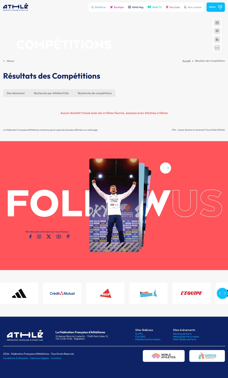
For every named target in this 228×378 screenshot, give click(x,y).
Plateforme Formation (147, 339)
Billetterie (98, 7)
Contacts (56, 358)
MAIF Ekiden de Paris (184, 339)
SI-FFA (139, 333)
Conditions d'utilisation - (16, 358)
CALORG (140, 336)
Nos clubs (173, 7)
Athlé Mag (135, 7)
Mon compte (193, 7)
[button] (168, 171)
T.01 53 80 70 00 (63, 338)
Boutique (117, 7)
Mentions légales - (40, 358)
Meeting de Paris (182, 333)
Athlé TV (155, 7)
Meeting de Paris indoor (186, 336)
